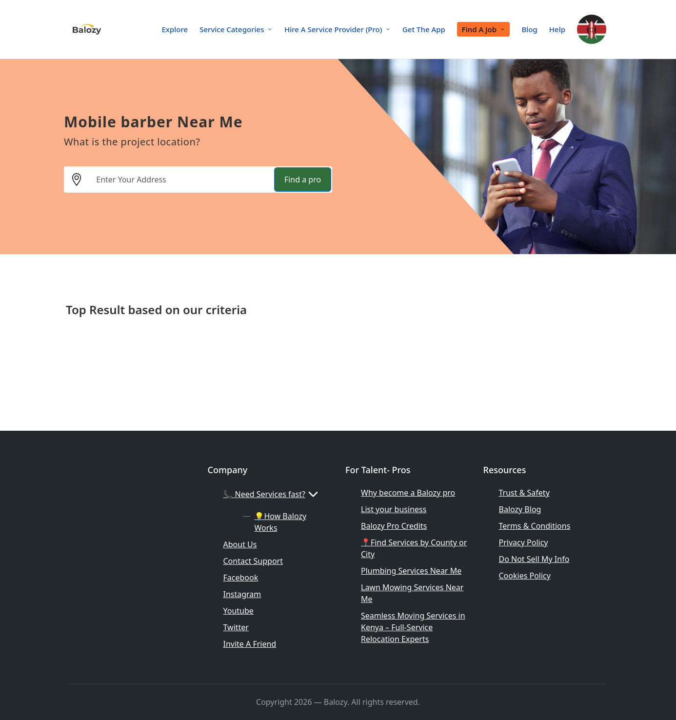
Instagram (242, 594)
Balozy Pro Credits (394, 525)
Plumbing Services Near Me (411, 570)
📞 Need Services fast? (272, 494)
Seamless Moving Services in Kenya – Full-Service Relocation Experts (413, 627)
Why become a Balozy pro (408, 492)
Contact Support (253, 561)
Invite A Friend (250, 644)
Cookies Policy (525, 575)
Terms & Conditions (535, 525)
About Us (240, 544)
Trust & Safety (524, 492)
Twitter (236, 627)
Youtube (238, 610)
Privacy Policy (523, 542)
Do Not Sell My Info (534, 559)
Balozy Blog (520, 509)
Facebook (240, 577)
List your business (393, 509)
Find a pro (302, 179)
